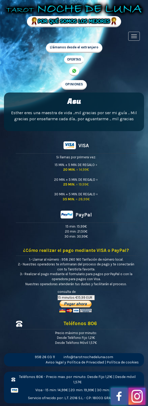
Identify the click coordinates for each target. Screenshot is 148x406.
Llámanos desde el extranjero (74, 47)
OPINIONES (74, 84)
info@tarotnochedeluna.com (88, 357)
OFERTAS (74, 59)
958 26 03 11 (45, 357)
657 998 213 (74, 71)
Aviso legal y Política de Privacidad (75, 362)
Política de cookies (123, 362)
